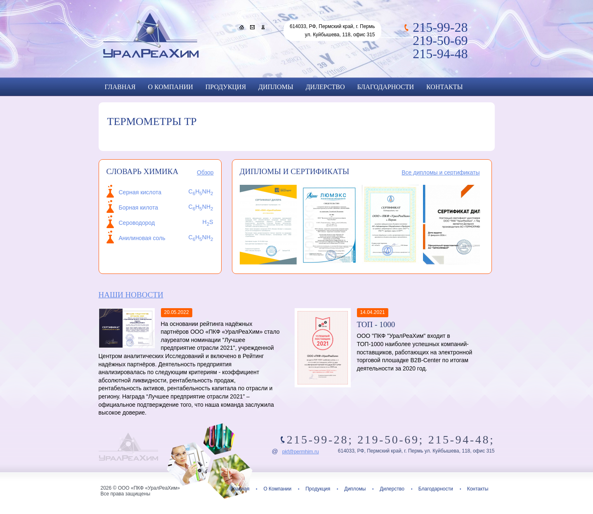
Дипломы (275, 86)
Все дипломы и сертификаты (441, 172)
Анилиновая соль (142, 238)
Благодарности (385, 86)
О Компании (170, 86)
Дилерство (325, 86)
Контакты (444, 86)
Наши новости (131, 294)
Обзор (205, 172)
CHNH (201, 237)
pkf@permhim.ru (300, 452)
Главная (120, 86)
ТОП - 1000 (376, 324)
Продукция (226, 86)
